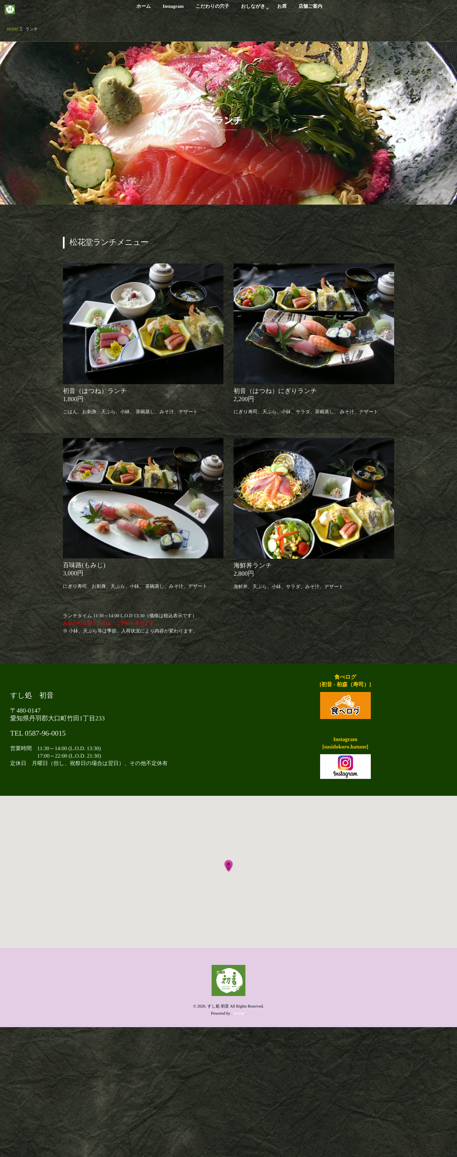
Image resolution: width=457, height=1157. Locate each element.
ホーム (144, 10)
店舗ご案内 (310, 10)
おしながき (253, 10)
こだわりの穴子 (212, 10)
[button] (228, 866)
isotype (239, 1013)
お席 (282, 10)
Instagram (173, 10)
